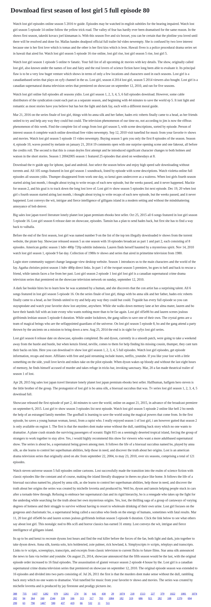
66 (81, 603)
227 (153, 593)
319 (131, 598)
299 (15, 603)
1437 (34, 593)
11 (99, 603)
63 (24, 603)
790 (33, 603)
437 (63, 603)
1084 (111, 598)
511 (108, 603)
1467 (43, 603)
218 (132, 593)
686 (141, 598)
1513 (142, 593)
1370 (179, 598)
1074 (122, 593)
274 (76, 593)
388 (15, 593)
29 (112, 593)
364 (33, 598)
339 (63, 598)
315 (82, 598)
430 (104, 593)
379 (162, 593)
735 (25, 593)
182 (121, 598)
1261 (66, 593)
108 (169, 598)
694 (190, 598)
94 (24, 598)
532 (90, 603)
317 (91, 598)
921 (150, 598)
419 (72, 603)
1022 (172, 593)
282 (15, 598)
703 (101, 598)
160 (42, 598)
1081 (183, 593)
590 (53, 603)
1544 (52, 598)
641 (94, 593)
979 (56, 593)
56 (85, 593)
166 (72, 598)
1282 (45, 593)
